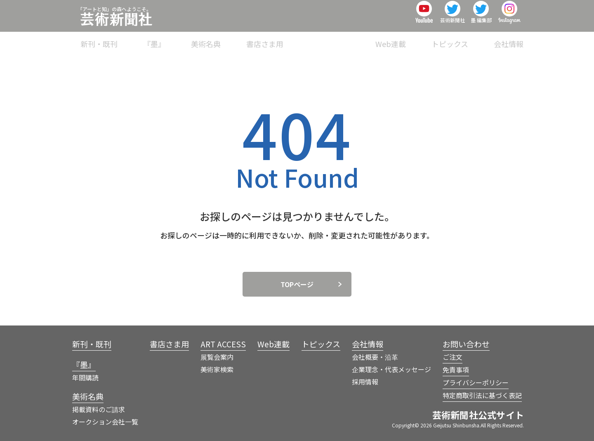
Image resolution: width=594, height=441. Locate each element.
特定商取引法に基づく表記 (482, 395)
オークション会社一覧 (105, 422)
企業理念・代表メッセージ (391, 369)
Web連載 (413, 38)
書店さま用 (310, 38)
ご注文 (452, 357)
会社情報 (508, 38)
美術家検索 (216, 369)
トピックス (461, 38)
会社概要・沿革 (375, 357)
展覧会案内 (216, 357)
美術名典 (263, 38)
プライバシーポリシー (476, 382)
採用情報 (365, 382)
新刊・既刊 (178, 38)
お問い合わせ (466, 343)
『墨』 (222, 38)
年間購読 (85, 377)
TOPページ (297, 284)
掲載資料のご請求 (98, 409)
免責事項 (456, 370)
